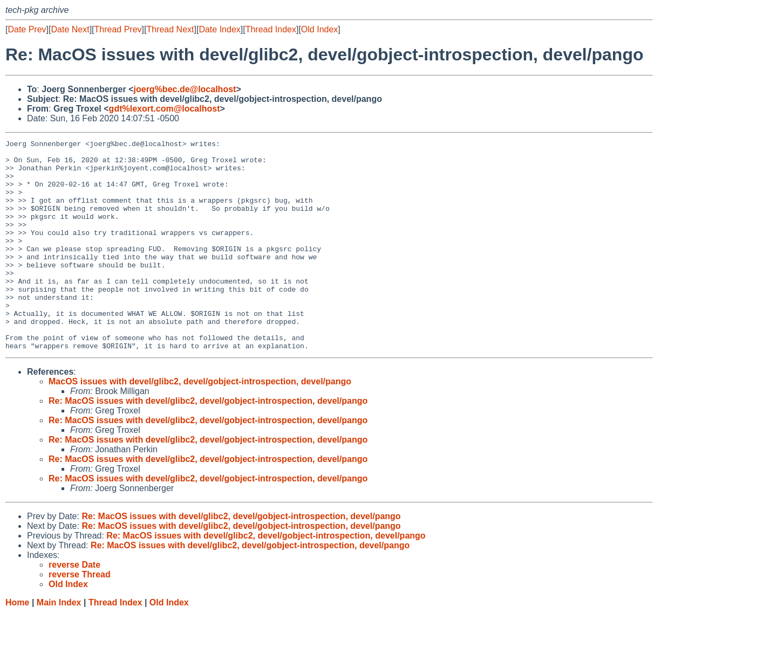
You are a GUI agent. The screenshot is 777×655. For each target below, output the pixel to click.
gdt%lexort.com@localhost (164, 108)
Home (17, 644)
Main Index (59, 644)
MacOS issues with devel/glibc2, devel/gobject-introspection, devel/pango (200, 423)
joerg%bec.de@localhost (185, 89)
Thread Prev (118, 29)
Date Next (70, 29)
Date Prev (27, 29)
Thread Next (170, 29)
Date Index (219, 29)
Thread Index (271, 29)
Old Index (319, 29)
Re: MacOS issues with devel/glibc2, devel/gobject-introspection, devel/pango (208, 442)
